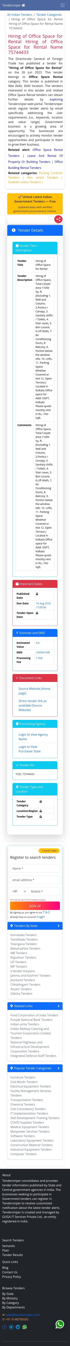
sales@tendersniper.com (22, 1315)
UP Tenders (18, 962)
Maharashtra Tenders (25, 948)
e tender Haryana (22, 971)
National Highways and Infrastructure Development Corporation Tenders (29, 1046)
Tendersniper (13, 5)
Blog (5, 1268)
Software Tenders (22, 1136)
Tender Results (12, 1255)
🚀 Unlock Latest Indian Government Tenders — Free (35, 204)
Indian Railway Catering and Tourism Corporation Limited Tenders (30, 1033)
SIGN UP (35, 906)
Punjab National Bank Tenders (31, 1020)
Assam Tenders (21, 989)
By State (8, 1294)
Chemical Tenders (22, 1104)
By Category (10, 1303)
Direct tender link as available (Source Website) (33, 705)
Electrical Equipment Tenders (30, 1086)
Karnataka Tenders (23, 935)
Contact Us (9, 1272)
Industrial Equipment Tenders (31, 1149)
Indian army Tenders (24, 1024)
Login (41, 917)
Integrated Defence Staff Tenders (33, 1056)
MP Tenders (18, 966)
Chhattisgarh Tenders (25, 984)
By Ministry (10, 1298)
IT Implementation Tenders (29, 1113)
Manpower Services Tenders (30, 1131)
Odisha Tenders (21, 994)
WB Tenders (18, 953)
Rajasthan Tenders (23, 957)
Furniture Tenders (22, 1077)
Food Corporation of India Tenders (34, 1015)
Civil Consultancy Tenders (28, 1109)
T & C (46, 912)
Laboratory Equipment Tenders (32, 1140)
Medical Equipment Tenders (29, 1127)
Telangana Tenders (23, 944)
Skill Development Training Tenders (35, 1118)
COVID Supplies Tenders (27, 1122)
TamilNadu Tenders (24, 939)
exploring (56, 99)
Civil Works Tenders (24, 1082)
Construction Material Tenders (31, 1145)
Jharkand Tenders (22, 980)
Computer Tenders (23, 1154)
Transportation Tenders (26, 1100)
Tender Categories (49, 15)
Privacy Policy (11, 1277)
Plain (5, 1250)
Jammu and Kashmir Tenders (30, 975)
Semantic (8, 1246)
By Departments (13, 1307)
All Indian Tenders (19, 15)
